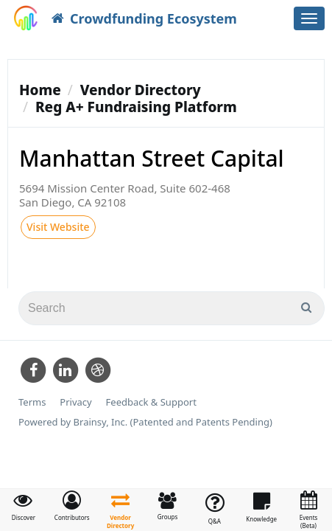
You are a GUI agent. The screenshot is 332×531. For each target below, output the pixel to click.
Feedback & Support (151, 402)
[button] (72, 506)
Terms (32, 402)
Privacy (75, 402)
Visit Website (58, 227)
